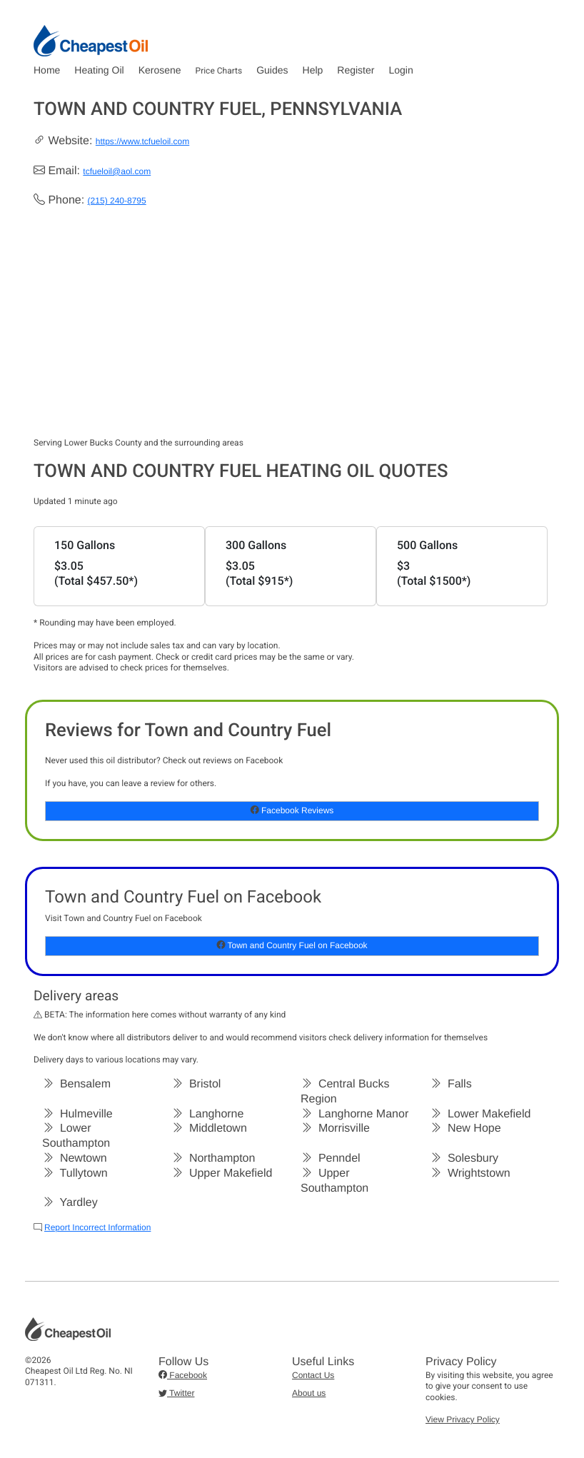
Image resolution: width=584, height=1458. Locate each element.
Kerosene (160, 70)
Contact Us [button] (313, 1375)
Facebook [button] (182, 1375)
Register (355, 70)
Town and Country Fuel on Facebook (291, 945)
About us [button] (309, 1393)
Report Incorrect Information (97, 1227)
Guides (272, 70)
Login (400, 70)
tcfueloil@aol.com (117, 171)
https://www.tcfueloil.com (142, 141)
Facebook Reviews (292, 810)
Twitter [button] (176, 1393)
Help (313, 70)
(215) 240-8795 (117, 201)
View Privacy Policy (463, 1419)
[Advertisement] (292, 331)
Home (47, 70)
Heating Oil (99, 70)
